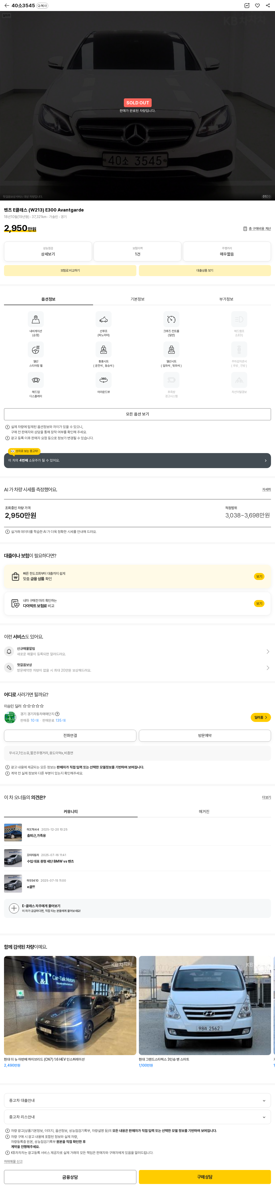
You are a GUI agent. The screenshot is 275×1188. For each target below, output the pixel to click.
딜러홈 (258, 717)
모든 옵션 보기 (137, 414)
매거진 (204, 811)
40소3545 (30, 6)
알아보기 (137, 576)
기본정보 (138, 299)
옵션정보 (49, 299)
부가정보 (226, 299)
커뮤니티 (71, 811)
